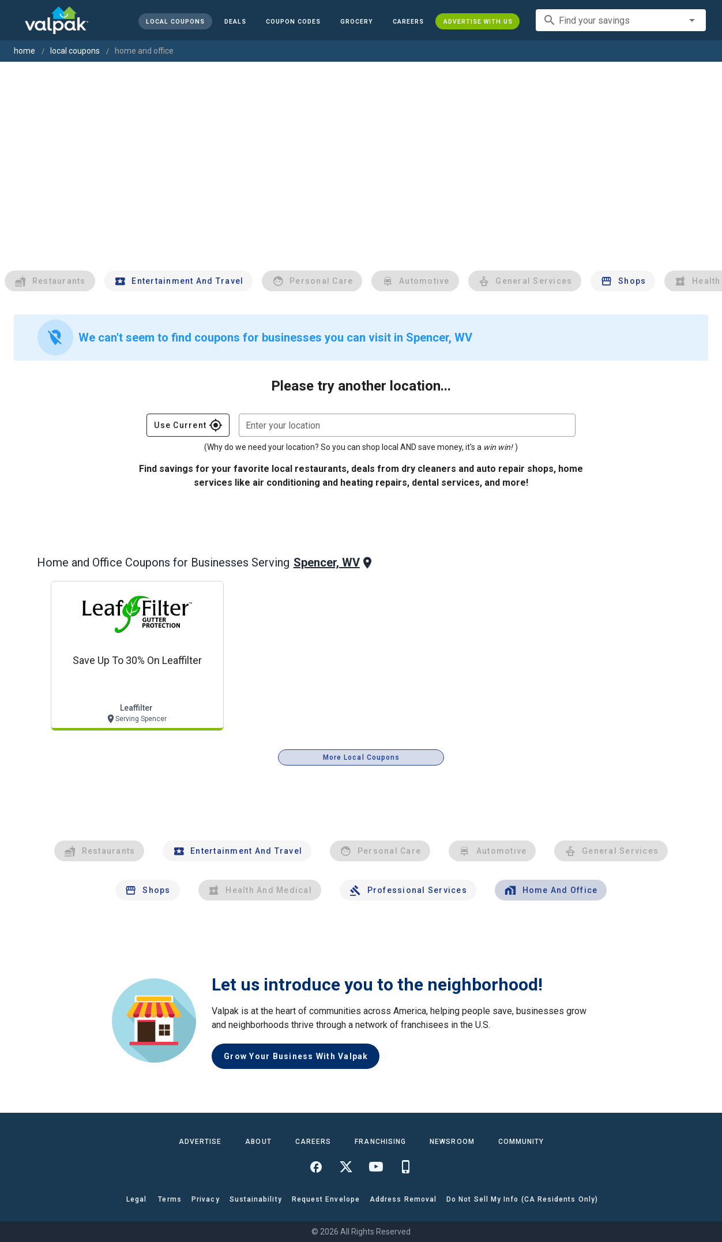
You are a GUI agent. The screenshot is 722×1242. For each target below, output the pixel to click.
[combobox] (621, 20)
